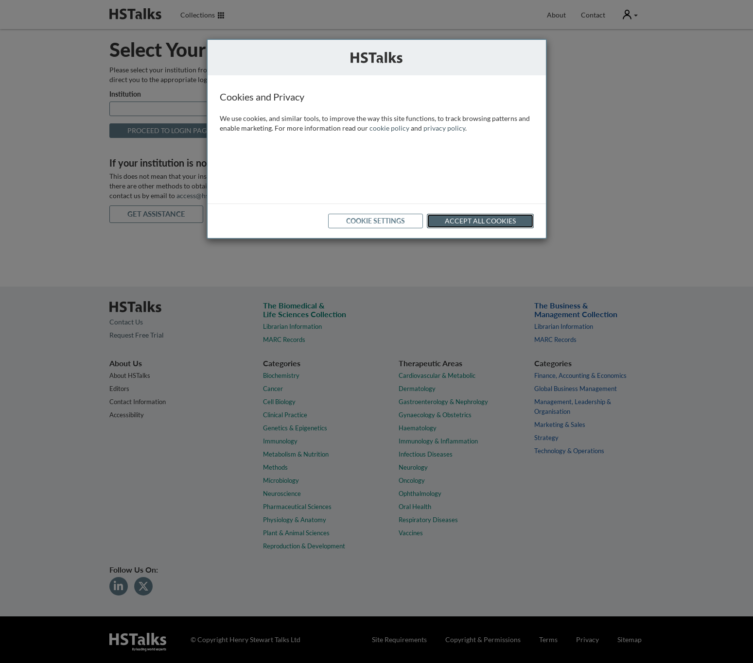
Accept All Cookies (480, 221)
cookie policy (389, 128)
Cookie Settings (375, 221)
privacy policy (444, 128)
